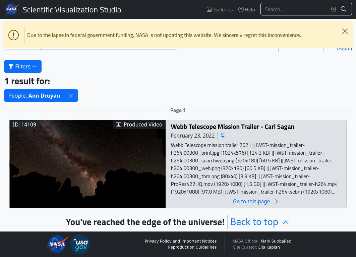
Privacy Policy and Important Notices (180, 241)
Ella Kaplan (269, 247)
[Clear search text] (332, 9)
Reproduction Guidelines (192, 247)
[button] (71, 95)
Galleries (220, 9)
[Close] (345, 31)
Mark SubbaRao (275, 241)
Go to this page (256, 201)
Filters (22, 66)
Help (246, 9)
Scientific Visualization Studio (72, 9)
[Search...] (293, 9)
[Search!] (344, 9)
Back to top (260, 221)
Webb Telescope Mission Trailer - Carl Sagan (233, 127)
